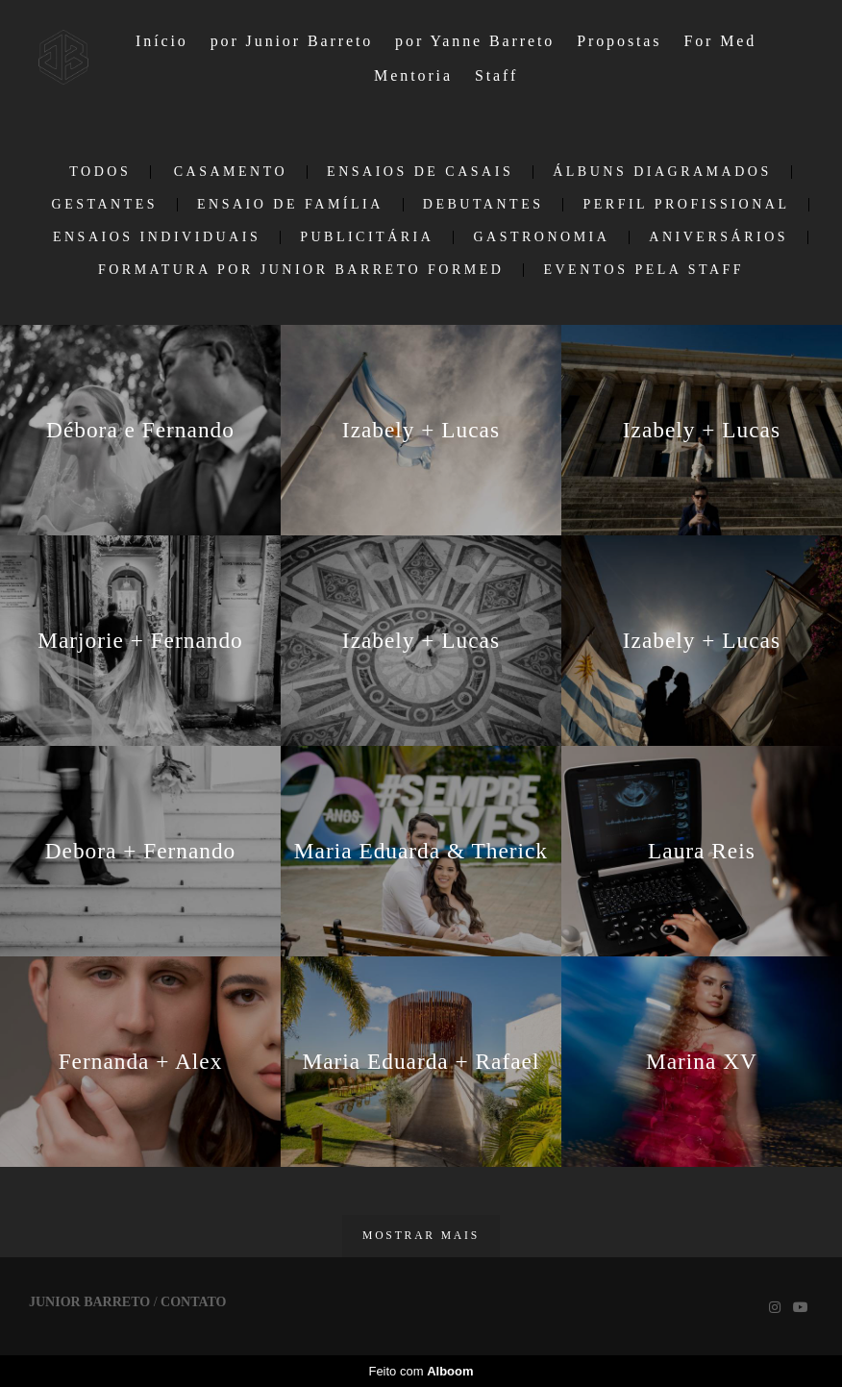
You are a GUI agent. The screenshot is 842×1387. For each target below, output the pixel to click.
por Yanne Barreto (475, 41)
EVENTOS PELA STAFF (643, 270)
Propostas (619, 41)
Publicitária (366, 237)
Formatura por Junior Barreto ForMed (301, 270)
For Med (719, 41)
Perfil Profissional (685, 204)
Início (162, 41)
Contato (193, 1302)
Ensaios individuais (156, 237)
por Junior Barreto (292, 41)
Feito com (420, 1371)
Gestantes (105, 204)
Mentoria (413, 75)
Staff (496, 75)
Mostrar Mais (421, 1235)
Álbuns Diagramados (662, 172)
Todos (100, 172)
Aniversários (718, 237)
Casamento (230, 172)
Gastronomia (541, 237)
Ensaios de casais (420, 172)
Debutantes (483, 204)
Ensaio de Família (290, 204)
